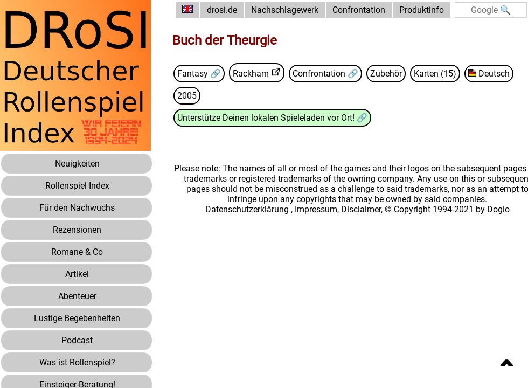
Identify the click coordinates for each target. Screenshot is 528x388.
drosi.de (222, 10)
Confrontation (358, 10)
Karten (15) (435, 73)
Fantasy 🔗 (199, 73)
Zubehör (386, 73)
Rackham (251, 73)
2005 (187, 96)
